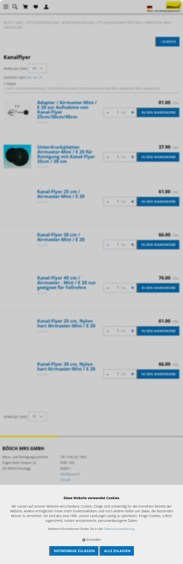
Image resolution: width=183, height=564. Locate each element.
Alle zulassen (117, 551)
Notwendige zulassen (74, 551)
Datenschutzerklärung (119, 529)
